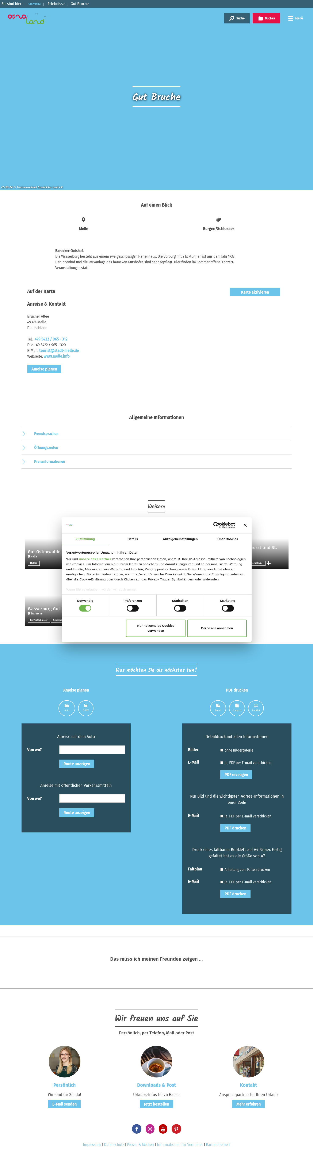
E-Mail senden (64, 1104)
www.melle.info (57, 356)
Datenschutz (114, 1144)
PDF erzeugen (236, 774)
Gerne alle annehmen (217, 628)
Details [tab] (132, 539)
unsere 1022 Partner (95, 559)
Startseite (37, 3)
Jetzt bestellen (156, 1104)
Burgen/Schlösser (39, 620)
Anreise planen (44, 369)
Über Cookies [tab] (227, 539)
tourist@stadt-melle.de (59, 350)
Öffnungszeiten (46, 447)
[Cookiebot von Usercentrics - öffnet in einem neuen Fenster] (216, 525)
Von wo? (34, 749)
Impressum (92, 1144)
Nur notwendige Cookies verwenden (155, 628)
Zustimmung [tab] (85, 539)
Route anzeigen (77, 763)
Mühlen (34, 563)
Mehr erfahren (248, 1104)
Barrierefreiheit (218, 1144)
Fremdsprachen (46, 433)
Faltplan (195, 868)
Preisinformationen (49, 461)
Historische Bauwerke (256, 563)
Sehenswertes (60, 620)
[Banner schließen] (245, 524)
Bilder (193, 749)
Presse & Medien (140, 1144)
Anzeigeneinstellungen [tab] (180, 539)
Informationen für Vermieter (180, 1144)
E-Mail (193, 762)
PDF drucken (235, 828)
